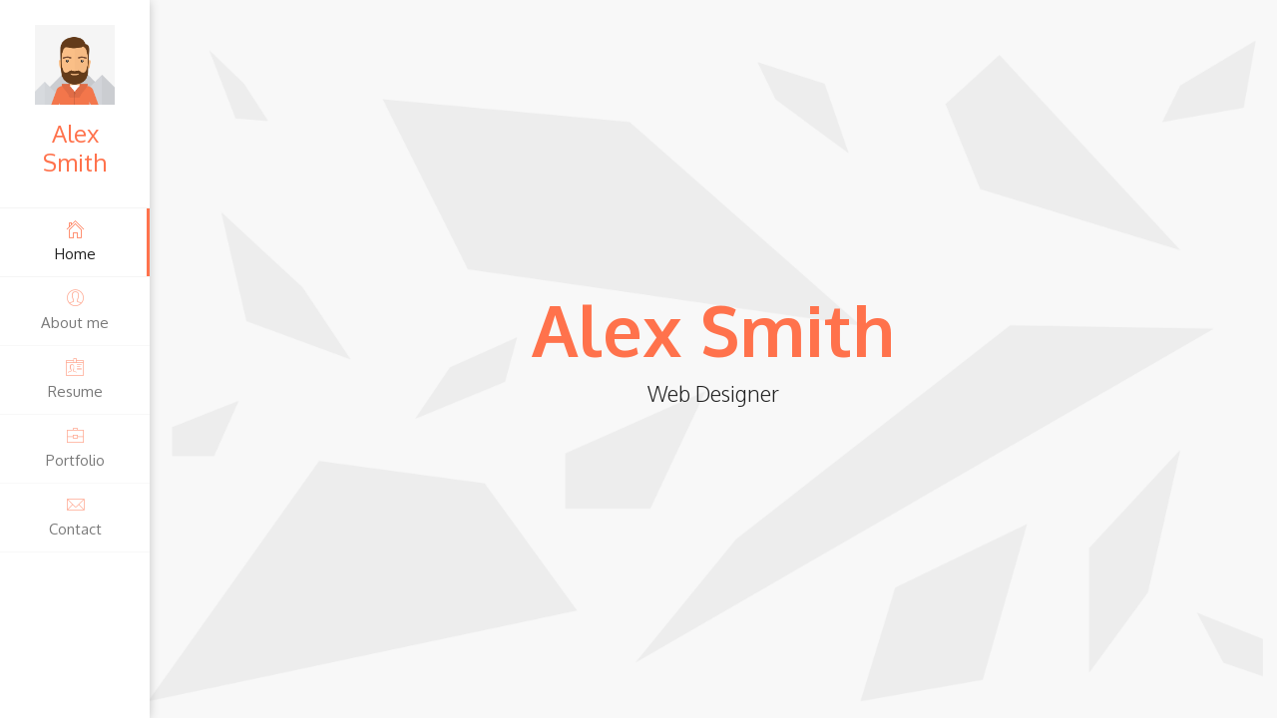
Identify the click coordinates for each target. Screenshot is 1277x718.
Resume (75, 378)
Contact (75, 516)
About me (75, 309)
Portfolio (75, 447)
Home (75, 240)
